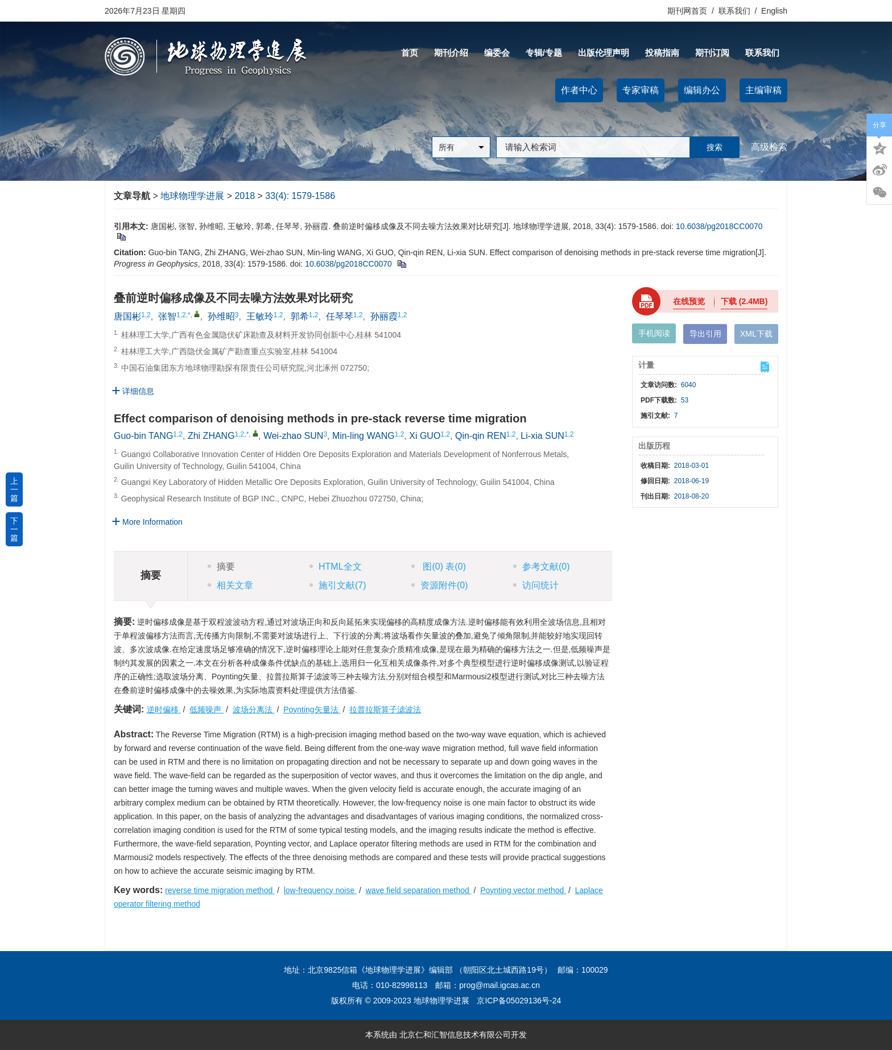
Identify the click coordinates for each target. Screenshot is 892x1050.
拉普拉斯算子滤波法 (385, 709)
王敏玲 (260, 316)
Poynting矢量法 (311, 709)
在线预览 (689, 301)
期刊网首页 (688, 10)
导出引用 (705, 333)
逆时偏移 (164, 709)
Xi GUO (424, 436)
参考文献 (541, 566)
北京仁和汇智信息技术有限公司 (455, 1034)
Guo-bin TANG (143, 436)
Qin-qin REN (480, 436)
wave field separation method (419, 890)
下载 (744, 301)
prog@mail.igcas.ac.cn (499, 985)
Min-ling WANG (363, 436)
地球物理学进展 (192, 196)
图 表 (438, 566)
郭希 (300, 316)
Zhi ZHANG (211, 436)
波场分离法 (254, 709)
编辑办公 (702, 90)
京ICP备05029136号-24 (519, 1000)
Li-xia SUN (542, 436)
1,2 (146, 315)
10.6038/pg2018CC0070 (719, 226)
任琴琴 (339, 316)
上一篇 (14, 489)
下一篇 (14, 529)
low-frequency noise (320, 890)
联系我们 (734, 10)
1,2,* (183, 315)
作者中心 (579, 90)
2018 (244, 196)
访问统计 (536, 585)
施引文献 (337, 585)
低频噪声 (206, 709)
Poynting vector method (523, 890)
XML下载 (756, 333)
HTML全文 (335, 566)
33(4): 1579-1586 (300, 196)
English (774, 10)
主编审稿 (763, 90)
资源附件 (439, 585)
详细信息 (133, 391)
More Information (147, 521)
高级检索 (769, 147)
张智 (167, 316)
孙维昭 (221, 316)
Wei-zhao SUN (293, 436)
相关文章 (230, 585)
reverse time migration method (220, 890)
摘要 (221, 566)
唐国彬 (127, 316)
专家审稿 (640, 90)
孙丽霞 (384, 316)
